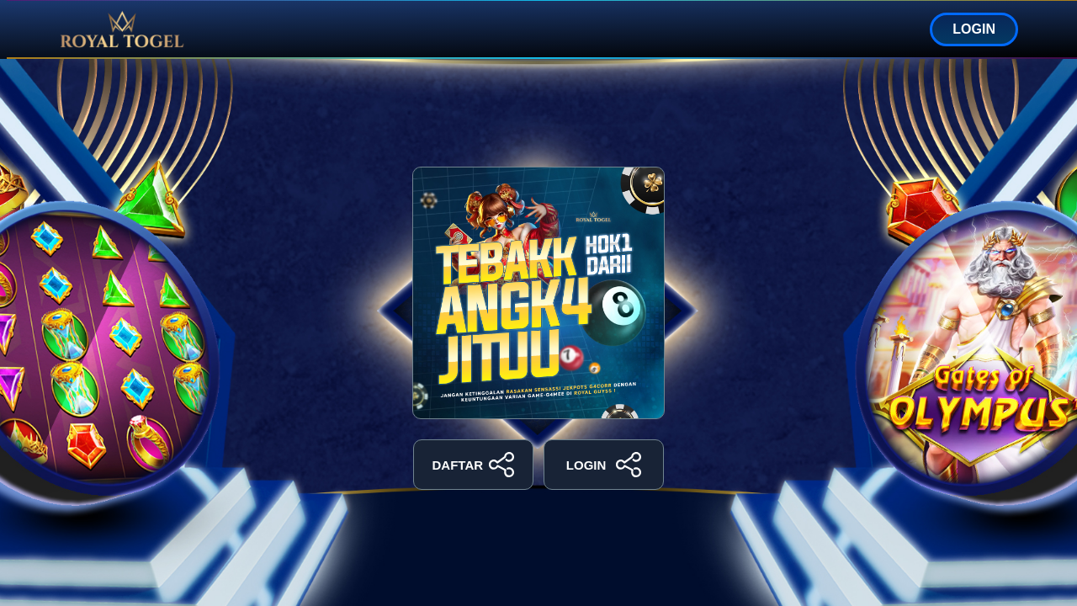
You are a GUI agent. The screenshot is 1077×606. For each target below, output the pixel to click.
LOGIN (973, 29)
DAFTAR (473, 464)
